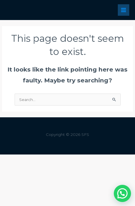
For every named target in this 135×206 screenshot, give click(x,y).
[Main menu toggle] (124, 10)
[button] (122, 193)
